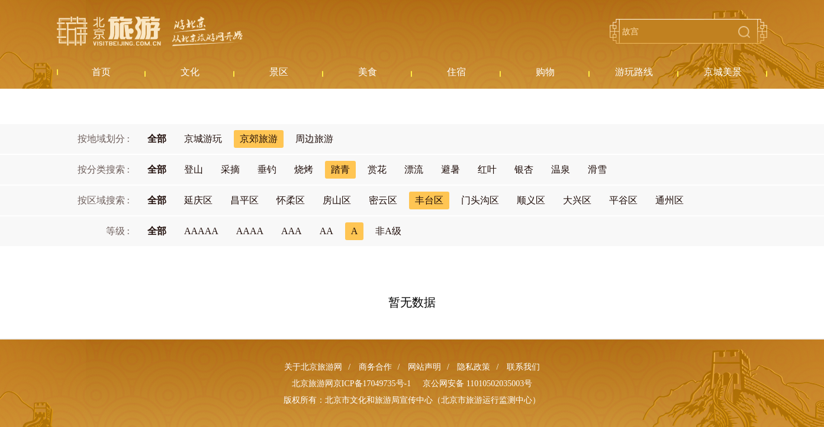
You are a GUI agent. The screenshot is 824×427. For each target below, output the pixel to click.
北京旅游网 (150, 31)
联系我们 (523, 367)
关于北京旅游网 (313, 367)
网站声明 (424, 367)
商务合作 (375, 367)
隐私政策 (473, 367)
